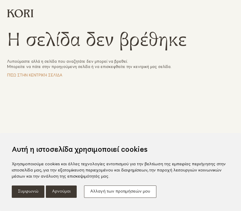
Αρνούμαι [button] (61, 191)
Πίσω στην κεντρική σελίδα (34, 75)
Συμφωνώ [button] (28, 191)
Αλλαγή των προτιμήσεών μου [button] (120, 191)
